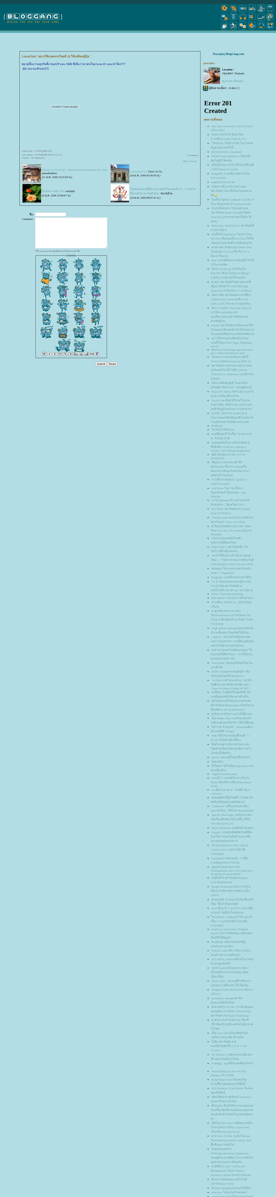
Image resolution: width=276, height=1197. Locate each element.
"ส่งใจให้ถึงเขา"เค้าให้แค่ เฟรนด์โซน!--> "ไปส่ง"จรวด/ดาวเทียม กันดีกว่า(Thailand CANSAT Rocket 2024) (232, 560)
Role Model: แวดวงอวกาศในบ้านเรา (232, 597)
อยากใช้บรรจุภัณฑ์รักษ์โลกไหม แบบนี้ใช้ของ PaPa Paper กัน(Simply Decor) (231, 342)
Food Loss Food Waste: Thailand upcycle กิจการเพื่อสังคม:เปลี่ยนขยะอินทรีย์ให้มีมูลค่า (232, 933)
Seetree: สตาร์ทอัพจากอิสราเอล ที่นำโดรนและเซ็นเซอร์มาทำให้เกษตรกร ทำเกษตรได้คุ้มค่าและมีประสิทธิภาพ (232, 330)
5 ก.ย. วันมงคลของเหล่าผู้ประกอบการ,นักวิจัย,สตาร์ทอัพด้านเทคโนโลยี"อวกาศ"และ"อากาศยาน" (232, 586)
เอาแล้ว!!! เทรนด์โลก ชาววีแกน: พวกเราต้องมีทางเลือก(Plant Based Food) (231, 782)
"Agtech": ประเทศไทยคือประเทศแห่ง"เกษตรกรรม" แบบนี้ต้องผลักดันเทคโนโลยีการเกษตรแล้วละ (232, 641)
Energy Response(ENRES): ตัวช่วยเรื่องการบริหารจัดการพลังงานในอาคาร (231, 891)
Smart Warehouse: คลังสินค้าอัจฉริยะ (232, 827)
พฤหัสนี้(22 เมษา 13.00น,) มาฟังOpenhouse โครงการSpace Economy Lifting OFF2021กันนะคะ (231, 1171)
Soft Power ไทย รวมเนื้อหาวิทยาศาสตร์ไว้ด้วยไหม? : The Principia (228, 492)
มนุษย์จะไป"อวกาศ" (223, 182)
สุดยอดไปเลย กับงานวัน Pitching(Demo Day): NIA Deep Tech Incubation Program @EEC (231, 870)
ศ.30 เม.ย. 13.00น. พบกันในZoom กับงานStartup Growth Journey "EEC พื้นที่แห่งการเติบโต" (231, 1140)
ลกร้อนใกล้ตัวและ (222, 429)
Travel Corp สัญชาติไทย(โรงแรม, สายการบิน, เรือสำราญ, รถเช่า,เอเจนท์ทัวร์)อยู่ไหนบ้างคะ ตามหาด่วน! (231, 404)
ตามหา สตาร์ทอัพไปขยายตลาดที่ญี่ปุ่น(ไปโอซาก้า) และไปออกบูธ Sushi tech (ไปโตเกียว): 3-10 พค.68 (231, 286)
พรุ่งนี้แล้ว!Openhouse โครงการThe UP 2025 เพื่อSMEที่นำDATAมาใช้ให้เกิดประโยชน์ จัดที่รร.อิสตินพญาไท (232, 238)
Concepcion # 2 (138, 171)
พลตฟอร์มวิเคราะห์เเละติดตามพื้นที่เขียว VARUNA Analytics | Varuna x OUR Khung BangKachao (230, 446)
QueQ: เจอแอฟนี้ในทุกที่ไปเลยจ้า (230, 757)
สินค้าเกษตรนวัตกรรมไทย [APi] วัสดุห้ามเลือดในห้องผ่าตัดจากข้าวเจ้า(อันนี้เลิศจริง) (231, 749)
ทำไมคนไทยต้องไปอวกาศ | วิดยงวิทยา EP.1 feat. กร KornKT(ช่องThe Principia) (231, 530)
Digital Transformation (224, 774)
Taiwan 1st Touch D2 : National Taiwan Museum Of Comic (75, 169)
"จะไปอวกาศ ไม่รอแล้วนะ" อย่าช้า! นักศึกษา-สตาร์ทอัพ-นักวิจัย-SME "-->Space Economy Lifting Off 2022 (232, 684)
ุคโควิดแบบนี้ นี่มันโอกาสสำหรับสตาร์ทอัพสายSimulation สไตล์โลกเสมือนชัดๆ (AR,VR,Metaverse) (232, 705)
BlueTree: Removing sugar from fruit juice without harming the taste (232, 351)
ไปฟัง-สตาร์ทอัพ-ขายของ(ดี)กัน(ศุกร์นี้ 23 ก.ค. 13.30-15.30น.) (229, 1046)
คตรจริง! (217, 761)
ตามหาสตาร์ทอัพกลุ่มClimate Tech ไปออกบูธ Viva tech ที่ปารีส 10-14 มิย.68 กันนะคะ (231, 251)
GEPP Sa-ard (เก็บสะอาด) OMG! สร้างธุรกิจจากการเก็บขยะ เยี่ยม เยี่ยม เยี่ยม (230, 972)
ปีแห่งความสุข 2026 (53, 191)
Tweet (193, 161)
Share (186, 161)
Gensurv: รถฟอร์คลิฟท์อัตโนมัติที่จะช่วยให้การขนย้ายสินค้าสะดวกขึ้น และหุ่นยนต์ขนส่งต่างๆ (232, 836)
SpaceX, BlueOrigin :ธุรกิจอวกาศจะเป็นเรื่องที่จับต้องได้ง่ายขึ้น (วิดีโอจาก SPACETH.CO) (231, 819)
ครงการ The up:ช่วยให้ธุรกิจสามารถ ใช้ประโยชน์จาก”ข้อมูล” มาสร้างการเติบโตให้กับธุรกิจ (230, 273)
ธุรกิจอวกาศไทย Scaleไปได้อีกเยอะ (232, 713)
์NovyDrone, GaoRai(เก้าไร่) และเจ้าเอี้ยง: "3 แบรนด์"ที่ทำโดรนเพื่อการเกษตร (232, 921)
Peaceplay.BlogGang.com (228, 54)
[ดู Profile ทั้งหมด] (233, 81)
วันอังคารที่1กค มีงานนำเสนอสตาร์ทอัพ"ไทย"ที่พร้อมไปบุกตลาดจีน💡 (231, 191)
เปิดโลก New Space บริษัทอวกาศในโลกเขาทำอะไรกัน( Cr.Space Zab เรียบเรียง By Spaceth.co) (231, 1127)
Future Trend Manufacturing (227, 594)
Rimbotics (217, 425)
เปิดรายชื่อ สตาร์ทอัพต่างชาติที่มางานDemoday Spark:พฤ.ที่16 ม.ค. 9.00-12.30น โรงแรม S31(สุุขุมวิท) (231, 299)
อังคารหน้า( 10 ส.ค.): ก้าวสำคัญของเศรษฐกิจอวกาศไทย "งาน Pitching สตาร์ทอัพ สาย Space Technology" (232, 1011)
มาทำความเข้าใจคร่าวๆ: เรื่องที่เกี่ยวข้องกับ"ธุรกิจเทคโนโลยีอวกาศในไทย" (232, 1024)
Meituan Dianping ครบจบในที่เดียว (231, 1188)
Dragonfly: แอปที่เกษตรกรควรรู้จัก (231, 577)
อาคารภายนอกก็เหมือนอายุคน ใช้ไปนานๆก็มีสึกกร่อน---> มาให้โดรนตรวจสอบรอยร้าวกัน (231, 654)
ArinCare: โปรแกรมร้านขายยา (229, 1192)
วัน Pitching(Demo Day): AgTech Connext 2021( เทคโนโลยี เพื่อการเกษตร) (229, 849)
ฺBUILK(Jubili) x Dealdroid (227, 151)
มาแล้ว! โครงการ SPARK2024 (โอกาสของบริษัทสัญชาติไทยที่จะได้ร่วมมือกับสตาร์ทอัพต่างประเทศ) (232, 418)
